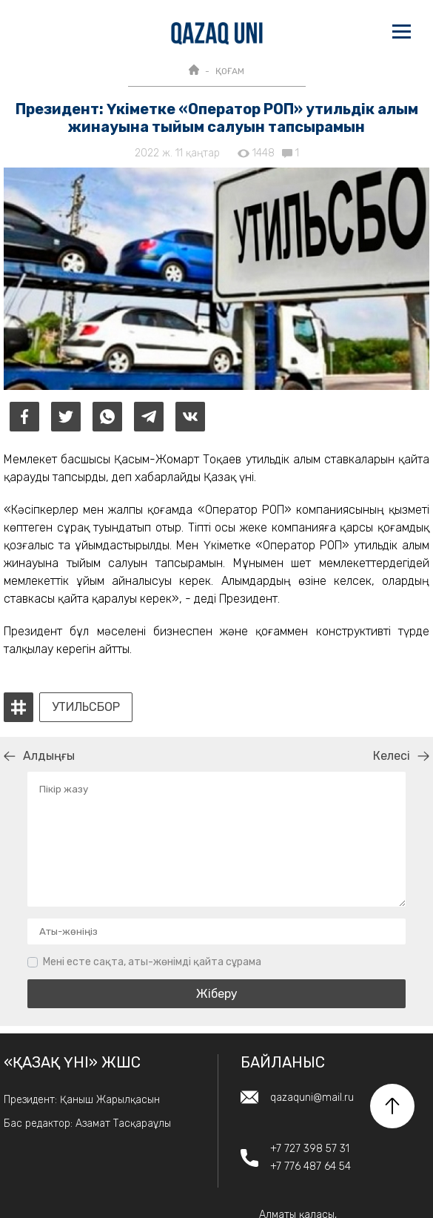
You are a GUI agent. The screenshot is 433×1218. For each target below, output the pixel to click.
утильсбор (86, 707)
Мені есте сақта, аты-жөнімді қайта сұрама (152, 961)
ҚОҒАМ (229, 71)
